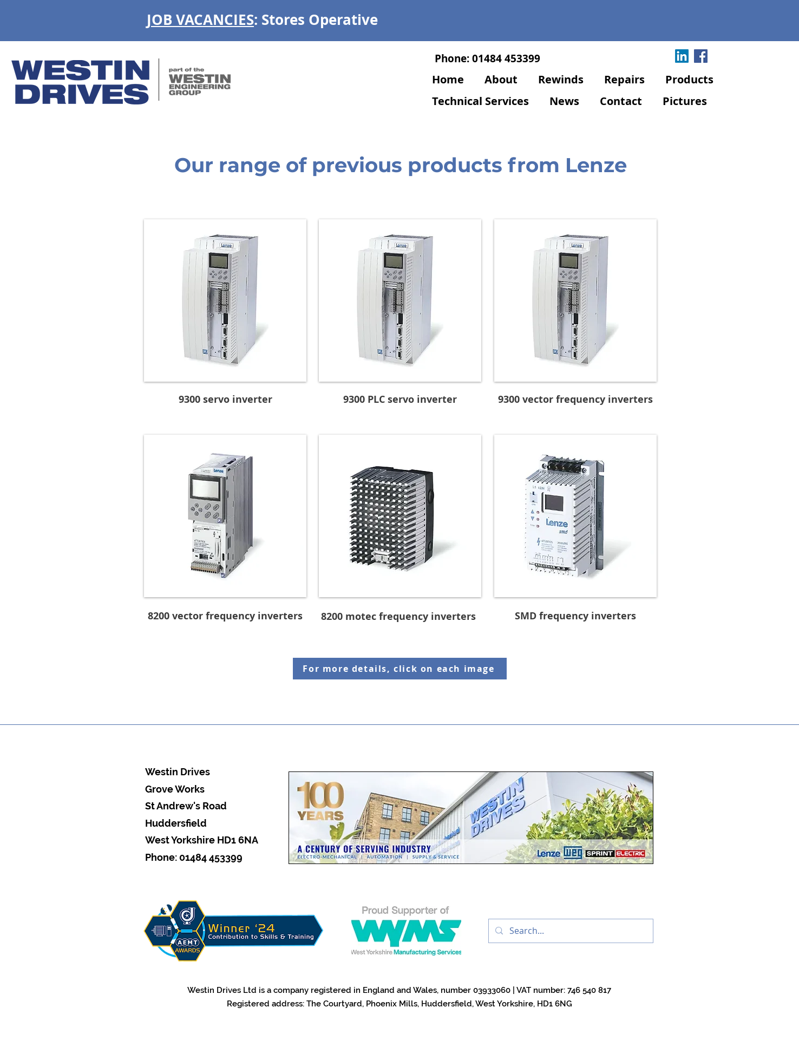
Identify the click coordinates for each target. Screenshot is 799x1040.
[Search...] (569, 931)
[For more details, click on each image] (400, 668)
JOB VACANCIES (200, 19)
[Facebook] (701, 56)
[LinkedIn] (682, 56)
